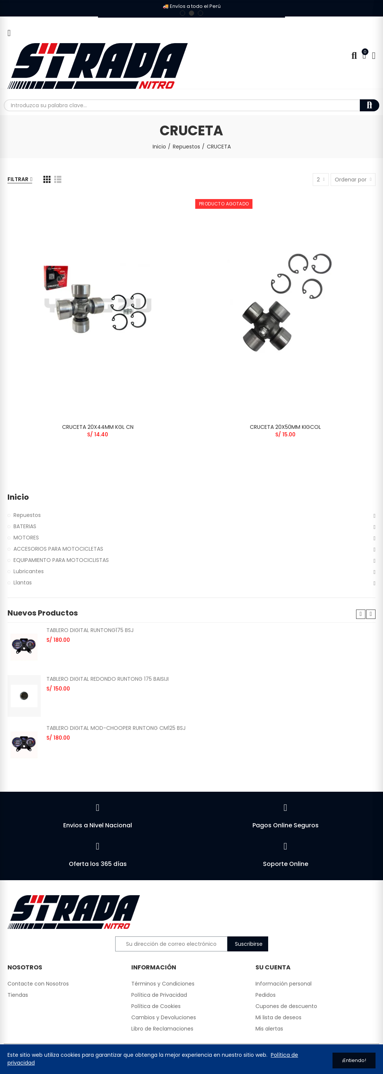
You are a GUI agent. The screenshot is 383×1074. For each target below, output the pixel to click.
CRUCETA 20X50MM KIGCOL (285, 427)
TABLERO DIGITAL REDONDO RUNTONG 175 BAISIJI (107, 679)
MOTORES (26, 537)
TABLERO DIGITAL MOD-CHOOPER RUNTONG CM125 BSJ (116, 728)
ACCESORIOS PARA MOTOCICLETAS (58, 549)
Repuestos (27, 515)
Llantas (22, 582)
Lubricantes (28, 571)
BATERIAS (24, 526)
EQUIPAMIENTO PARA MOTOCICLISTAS (61, 560)
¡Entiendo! (354, 1060)
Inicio (18, 497)
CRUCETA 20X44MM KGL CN (98, 427)
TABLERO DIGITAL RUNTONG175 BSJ (90, 630)
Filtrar (17, 179)
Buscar (369, 105)
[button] (182, 13)
